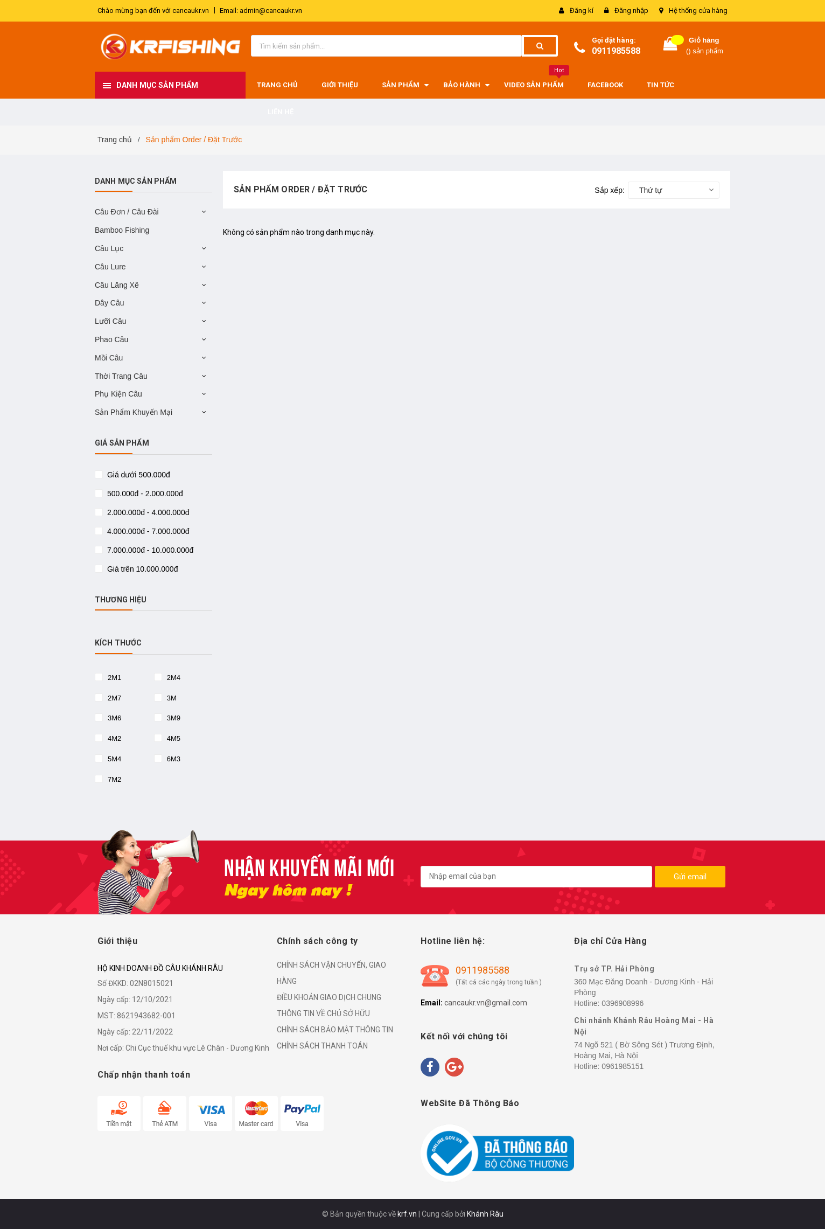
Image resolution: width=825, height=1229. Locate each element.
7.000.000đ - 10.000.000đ (149, 550)
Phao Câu (111, 339)
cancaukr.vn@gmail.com (485, 1002)
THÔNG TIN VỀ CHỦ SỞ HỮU (323, 1013)
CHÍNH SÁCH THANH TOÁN (322, 1045)
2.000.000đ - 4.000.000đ (147, 512)
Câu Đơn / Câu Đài (127, 211)
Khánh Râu (485, 1214)
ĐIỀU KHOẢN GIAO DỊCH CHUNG (329, 997)
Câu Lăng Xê (117, 285)
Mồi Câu (109, 357)
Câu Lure (110, 266)
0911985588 (616, 51)
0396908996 (623, 1003)
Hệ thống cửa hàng (698, 10)
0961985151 (623, 1066)
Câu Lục (109, 248)
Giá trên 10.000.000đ (141, 569)
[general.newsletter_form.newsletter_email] (536, 876)
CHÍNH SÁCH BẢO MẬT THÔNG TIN (335, 1029)
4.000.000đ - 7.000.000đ (147, 531)
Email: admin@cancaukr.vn (261, 10)
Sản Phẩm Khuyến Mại (133, 412)
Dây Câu (109, 302)
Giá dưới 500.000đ (137, 474)
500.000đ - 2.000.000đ (144, 493)
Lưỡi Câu (110, 321)
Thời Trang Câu (121, 376)
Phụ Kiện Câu (118, 394)
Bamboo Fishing (122, 230)
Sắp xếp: (610, 190)
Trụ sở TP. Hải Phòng (614, 968)
